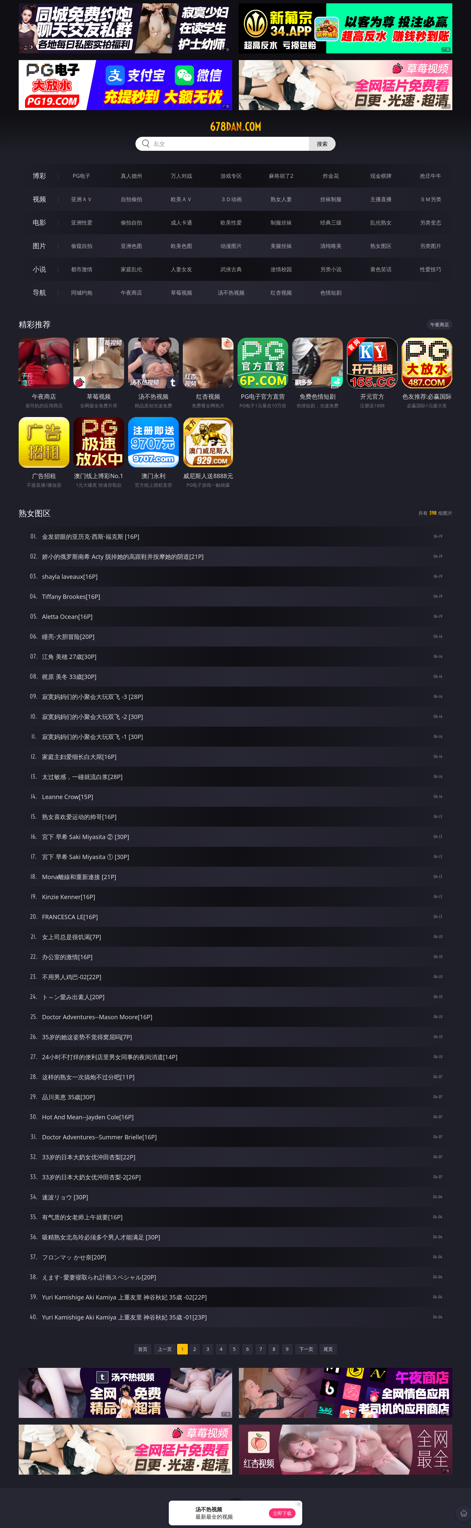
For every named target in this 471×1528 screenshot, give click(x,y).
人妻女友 (181, 269)
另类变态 (430, 222)
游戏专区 (231, 175)
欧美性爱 (231, 222)
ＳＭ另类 (430, 199)
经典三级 (331, 222)
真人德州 (131, 175)
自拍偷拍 (131, 199)
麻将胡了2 (281, 175)
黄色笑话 (381, 269)
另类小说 (331, 269)
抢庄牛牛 (430, 175)
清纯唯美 (331, 246)
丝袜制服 (331, 199)
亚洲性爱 (81, 222)
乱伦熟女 (381, 222)
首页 (142, 1349)
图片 (39, 245)
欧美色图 (181, 246)
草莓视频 (181, 292)
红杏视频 (281, 292)
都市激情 (81, 269)
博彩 (39, 175)
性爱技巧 (430, 269)
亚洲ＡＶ (81, 199)
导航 (39, 292)
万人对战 (181, 175)
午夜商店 (131, 292)
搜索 (322, 143)
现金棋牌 (381, 175)
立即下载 (282, 1513)
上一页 (165, 1349)
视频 (39, 199)
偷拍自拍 (131, 222)
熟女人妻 (281, 199)
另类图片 (430, 246)
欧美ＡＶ (181, 199)
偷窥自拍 (81, 246)
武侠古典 (231, 269)
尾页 (328, 1349)
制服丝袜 (281, 222)
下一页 (306, 1349)
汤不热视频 (231, 292)
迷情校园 (281, 269)
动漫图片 (231, 246)
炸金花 (331, 175)
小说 (39, 269)
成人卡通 (181, 222)
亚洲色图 (131, 246)
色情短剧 (331, 292)
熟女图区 (381, 246)
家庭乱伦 (131, 269)
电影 (39, 222)
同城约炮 (81, 292)
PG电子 (81, 175)
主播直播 (381, 199)
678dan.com (235, 126)
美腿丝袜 (281, 246)
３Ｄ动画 (231, 199)
